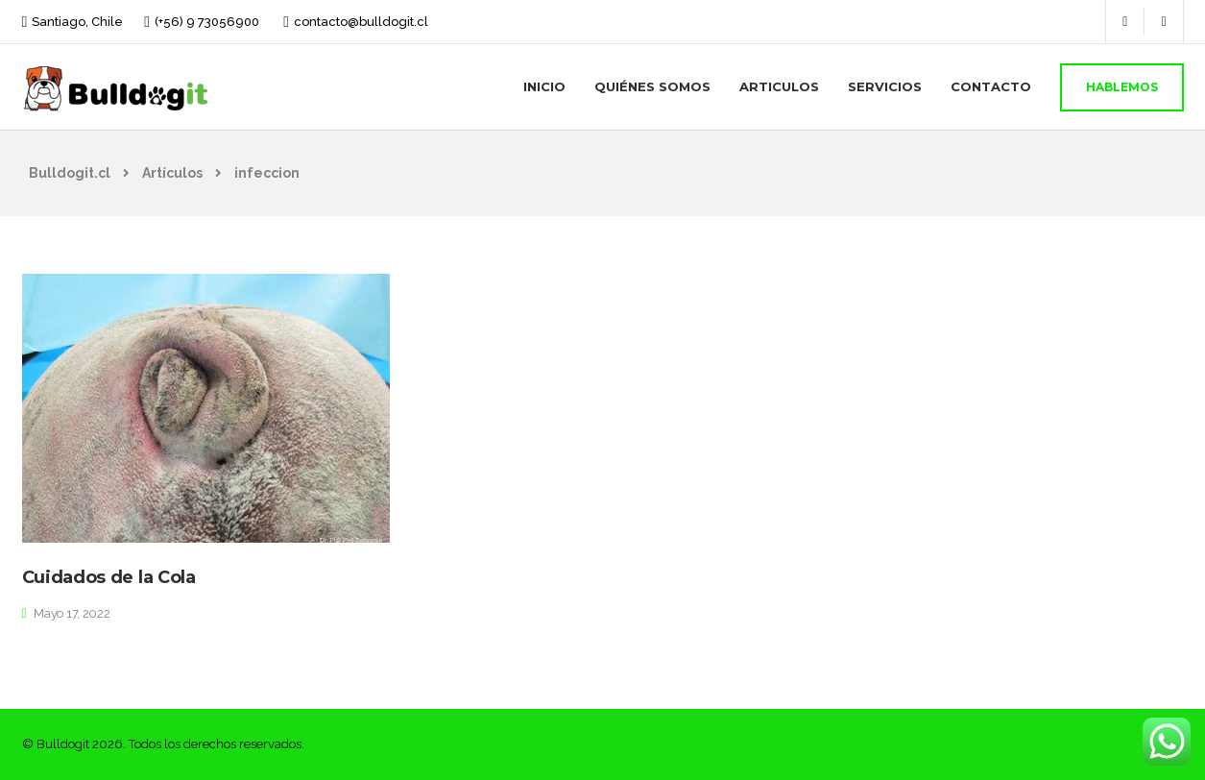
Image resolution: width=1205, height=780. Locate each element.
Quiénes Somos (652, 86)
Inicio (544, 86)
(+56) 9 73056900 (207, 21)
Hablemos (1122, 87)
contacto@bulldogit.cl (361, 21)
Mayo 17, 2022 (71, 613)
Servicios (885, 86)
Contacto (991, 86)
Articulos (779, 86)
